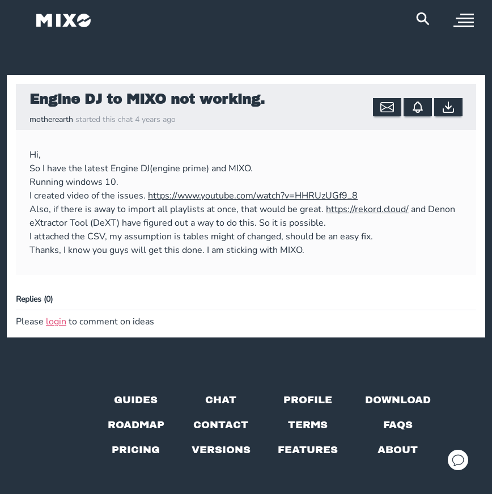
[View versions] (221, 450)
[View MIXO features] (308, 450)
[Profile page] (307, 400)
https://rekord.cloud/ (367, 209)
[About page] (397, 450)
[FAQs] (398, 425)
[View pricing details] (136, 450)
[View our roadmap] (136, 425)
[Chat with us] (220, 400)
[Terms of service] (308, 425)
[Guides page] (136, 400)
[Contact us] (220, 425)
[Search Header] (422, 19)
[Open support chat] (458, 460)
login (56, 321)
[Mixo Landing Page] (63, 20)
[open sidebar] (463, 20)
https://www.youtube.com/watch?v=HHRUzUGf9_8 (253, 195)
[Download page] (398, 400)
